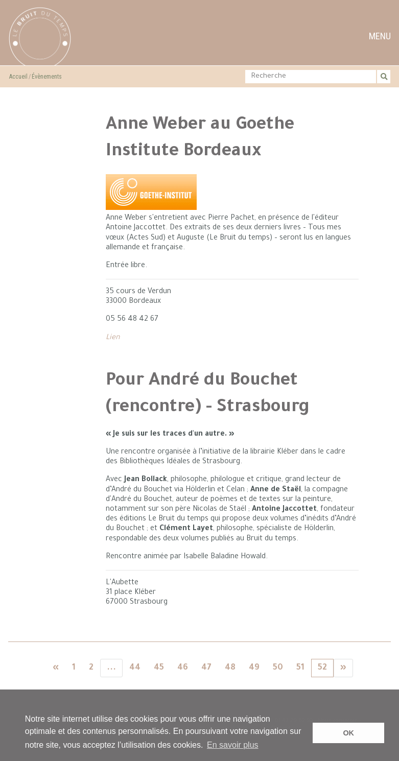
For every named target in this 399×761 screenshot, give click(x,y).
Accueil (18, 76)
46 (182, 668)
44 (134, 668)
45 (159, 668)
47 (206, 668)
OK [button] (348, 733)
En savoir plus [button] (233, 745)
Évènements (47, 76)
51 (300, 668)
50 (278, 668)
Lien (113, 338)
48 (230, 668)
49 (254, 668)
